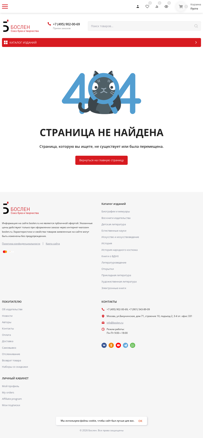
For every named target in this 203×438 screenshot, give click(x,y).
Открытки (108, 269)
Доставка (7, 341)
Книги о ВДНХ (110, 256)
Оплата (6, 335)
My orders (8, 392)
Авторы (6, 322)
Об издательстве (12, 309)
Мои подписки (11, 405)
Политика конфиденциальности (21, 243)
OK (140, 421)
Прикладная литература (116, 275)
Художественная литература (119, 281)
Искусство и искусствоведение (120, 237)
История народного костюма (120, 250)
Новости (7, 316)
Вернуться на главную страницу (101, 160)
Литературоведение (114, 262)
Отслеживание (11, 354)
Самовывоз (9, 347)
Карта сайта (53, 243)
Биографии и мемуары (116, 211)
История (107, 243)
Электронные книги (114, 288)
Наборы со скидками (15, 366)
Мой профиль (10, 386)
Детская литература (114, 224)
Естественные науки (114, 230)
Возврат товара (11, 360)
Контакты (8, 328)
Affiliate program (12, 399)
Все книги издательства (116, 218)
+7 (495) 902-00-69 (66, 24)
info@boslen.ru (115, 322)
